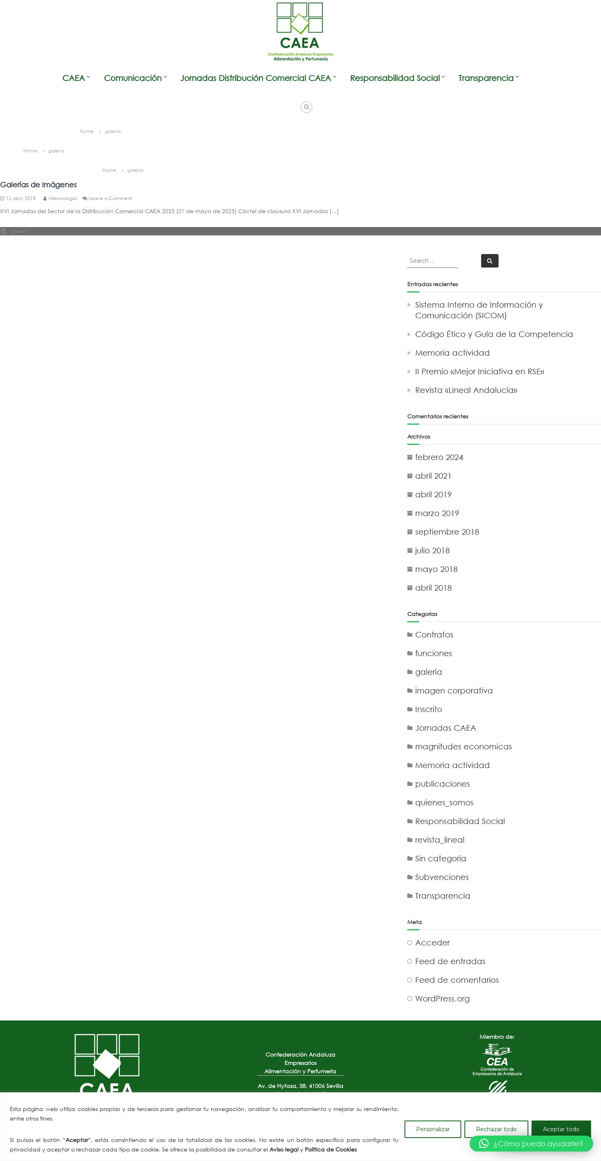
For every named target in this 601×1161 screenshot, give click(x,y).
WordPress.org (442, 998)
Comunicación (133, 78)
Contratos (434, 634)
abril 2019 (433, 494)
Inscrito (428, 709)
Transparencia (486, 78)
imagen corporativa (454, 690)
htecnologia (63, 198)
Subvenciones (442, 877)
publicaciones (442, 783)
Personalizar (433, 1129)
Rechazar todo (496, 1129)
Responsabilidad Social (395, 78)
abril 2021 (433, 475)
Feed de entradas (450, 961)
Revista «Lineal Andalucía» (466, 390)
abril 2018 (433, 587)
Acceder (432, 942)
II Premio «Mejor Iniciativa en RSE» (479, 371)
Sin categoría (440, 858)
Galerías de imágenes (38, 184)
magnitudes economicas (463, 746)
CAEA (73, 78)
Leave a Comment (110, 198)
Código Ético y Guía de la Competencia (494, 334)
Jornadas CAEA (445, 727)
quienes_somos (444, 802)
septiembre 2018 (447, 531)
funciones (433, 653)
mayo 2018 (436, 569)
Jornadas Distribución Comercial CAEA (255, 78)
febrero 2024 (439, 457)
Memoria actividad (452, 352)
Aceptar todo (561, 1129)
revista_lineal (439, 839)
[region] (300, 1126)
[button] (531, 1143)
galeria (19, 231)
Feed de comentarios (457, 979)
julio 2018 (432, 550)
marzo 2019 (437, 513)
